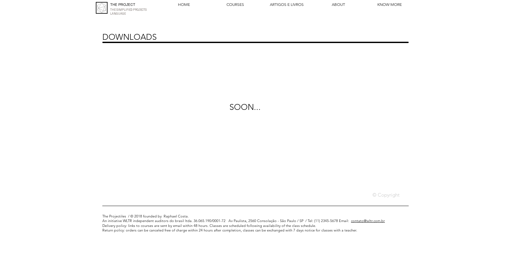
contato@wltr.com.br (368, 220)
